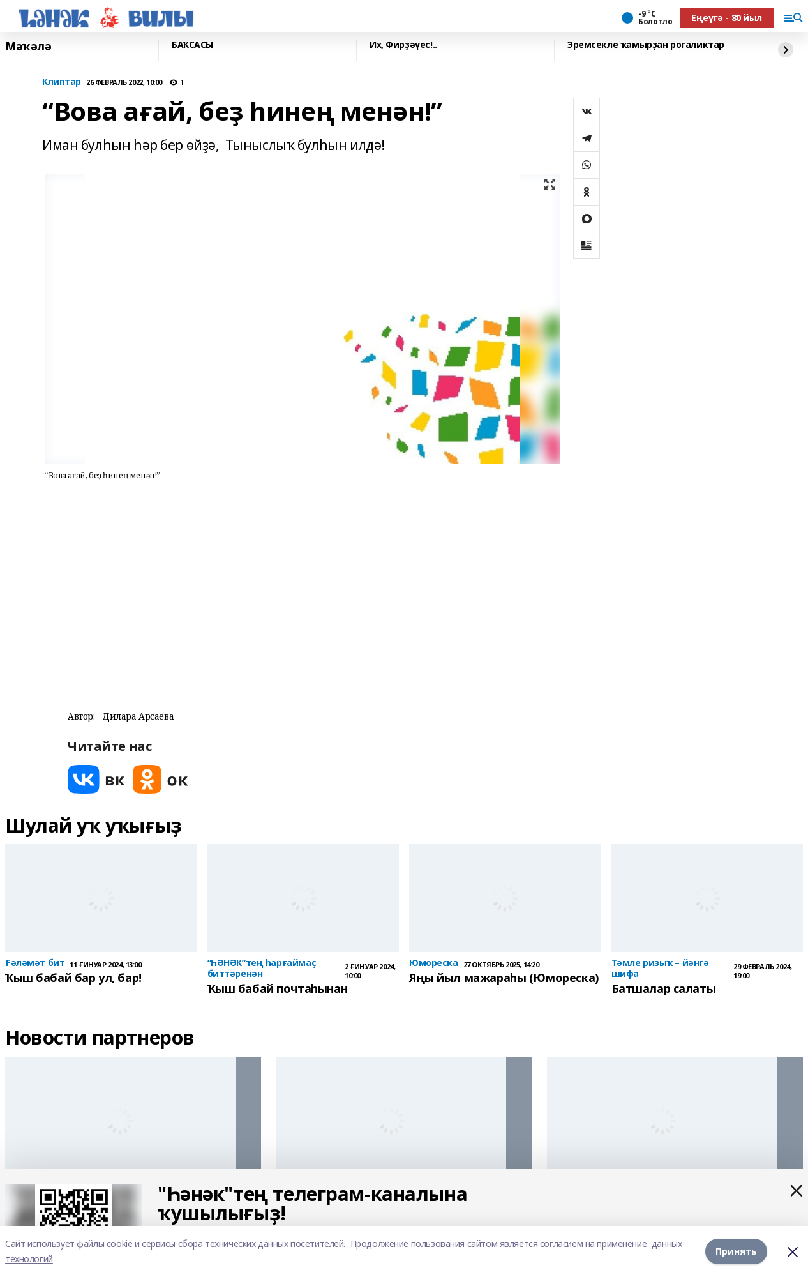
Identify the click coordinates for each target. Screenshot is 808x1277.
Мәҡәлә (28, 47)
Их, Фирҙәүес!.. (403, 45)
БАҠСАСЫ (192, 45)
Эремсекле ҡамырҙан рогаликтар (645, 45)
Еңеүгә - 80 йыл (726, 17)
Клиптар (61, 82)
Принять (736, 1251)
